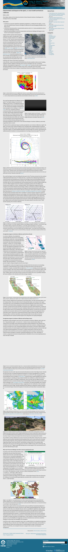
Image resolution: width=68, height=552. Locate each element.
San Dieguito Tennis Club (18, 382)
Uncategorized (51, 54)
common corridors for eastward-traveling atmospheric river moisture (26, 191)
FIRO (41, 7)
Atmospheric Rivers (52, 36)
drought (29, 65)
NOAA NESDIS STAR (31, 58)
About (8, 7)
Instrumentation (52, 45)
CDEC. (38, 298)
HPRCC (36, 95)
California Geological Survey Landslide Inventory (14, 413)
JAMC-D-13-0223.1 (9, 48)
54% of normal (29, 268)
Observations (15, 7)
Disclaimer (44, 544)
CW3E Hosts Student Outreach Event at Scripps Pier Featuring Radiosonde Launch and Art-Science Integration (57, 18)
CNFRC (19, 504)
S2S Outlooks (51, 53)
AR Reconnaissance (25, 7)
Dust (50, 41)
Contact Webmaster (64, 544)
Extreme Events (43, 530)
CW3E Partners (51, 38)
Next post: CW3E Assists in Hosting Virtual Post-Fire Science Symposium (36, 534)
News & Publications (49, 7)
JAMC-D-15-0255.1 (19, 48)
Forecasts (34, 7)
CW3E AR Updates (37, 530)
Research (50, 52)
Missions (50, 47)
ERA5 (43, 117)
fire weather (22, 65)
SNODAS (33, 259)
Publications (51, 51)
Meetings (50, 46)
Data (50, 39)
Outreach (50, 48)
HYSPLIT (22, 173)
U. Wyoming (10, 231)
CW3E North (59, 7)
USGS (38, 471)
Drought (50, 40)
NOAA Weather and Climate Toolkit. (35, 413)
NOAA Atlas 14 (22, 376)
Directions (8, 547)
